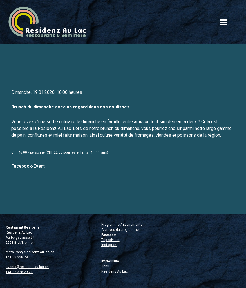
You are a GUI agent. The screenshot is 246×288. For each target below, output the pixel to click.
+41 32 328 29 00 (19, 257)
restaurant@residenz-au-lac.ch (30, 252)
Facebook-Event (28, 166)
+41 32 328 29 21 (19, 272)
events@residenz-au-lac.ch (27, 267)
